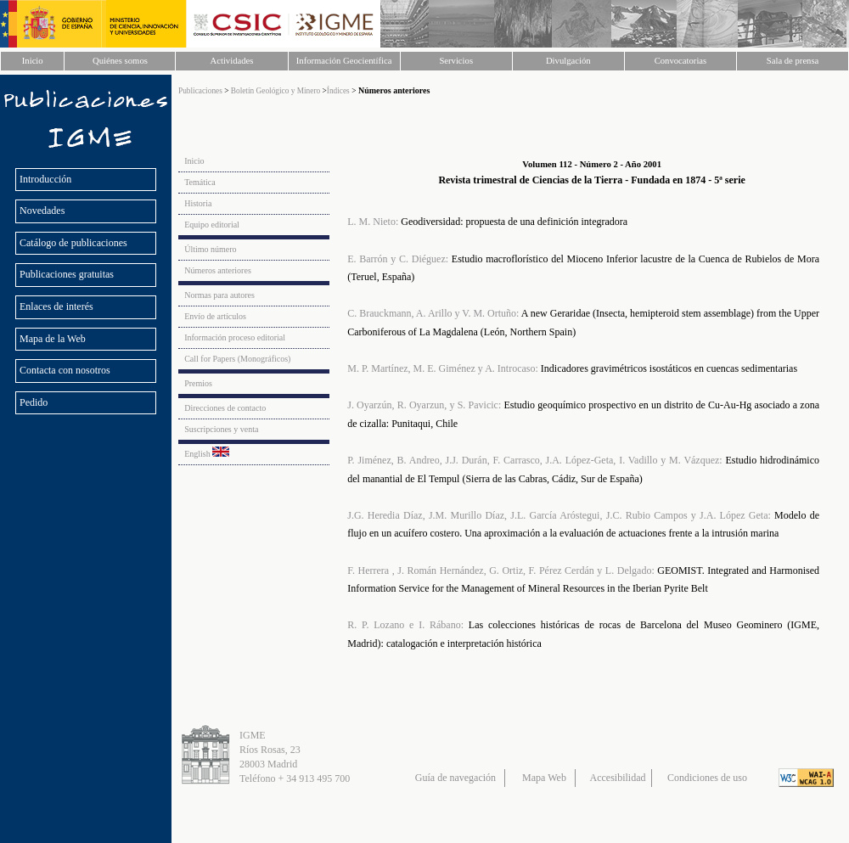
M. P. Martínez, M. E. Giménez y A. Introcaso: (442, 368)
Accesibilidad (618, 778)
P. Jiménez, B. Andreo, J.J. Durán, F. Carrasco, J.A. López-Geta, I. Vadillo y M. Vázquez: (534, 460)
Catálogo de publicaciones (73, 243)
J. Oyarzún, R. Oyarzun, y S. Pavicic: (424, 405)
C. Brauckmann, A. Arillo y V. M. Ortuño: (433, 313)
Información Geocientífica (344, 60)
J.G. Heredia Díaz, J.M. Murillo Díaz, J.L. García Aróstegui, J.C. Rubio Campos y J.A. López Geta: (559, 515)
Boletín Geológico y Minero (277, 91)
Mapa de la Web (53, 339)
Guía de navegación (455, 778)
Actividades (232, 60)
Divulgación (568, 60)
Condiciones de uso (707, 778)
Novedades (42, 210)
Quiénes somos (120, 60)
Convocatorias (681, 60)
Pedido (35, 402)
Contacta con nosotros (65, 370)
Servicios (456, 60)
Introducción (45, 179)
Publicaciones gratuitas (67, 274)
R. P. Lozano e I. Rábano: (405, 625)
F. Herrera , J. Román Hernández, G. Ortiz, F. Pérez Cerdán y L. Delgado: (501, 570)
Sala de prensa (793, 60)
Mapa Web (544, 778)
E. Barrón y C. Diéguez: (397, 259)
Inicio (32, 60)
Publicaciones (200, 91)
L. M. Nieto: (372, 222)
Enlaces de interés (56, 306)
